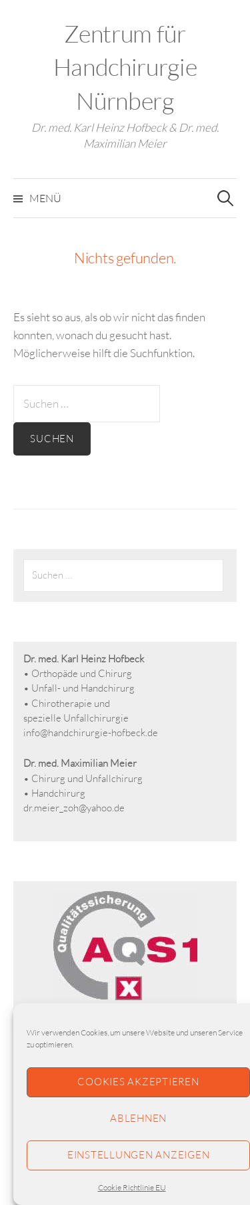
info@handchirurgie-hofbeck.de (90, 732)
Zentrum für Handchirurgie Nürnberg (125, 67)
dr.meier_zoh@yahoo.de (74, 807)
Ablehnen (138, 1118)
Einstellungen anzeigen (138, 1154)
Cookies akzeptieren (138, 1081)
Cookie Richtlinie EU (132, 1187)
